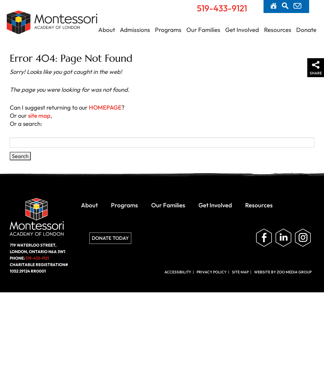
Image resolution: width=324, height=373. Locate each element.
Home (273, 6)
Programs (168, 30)
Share (316, 73)
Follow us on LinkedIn (283, 237)
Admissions (135, 30)
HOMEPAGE (105, 107)
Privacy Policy (212, 272)
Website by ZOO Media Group (283, 272)
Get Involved (242, 30)
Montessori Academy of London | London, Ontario (52, 25)
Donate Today (110, 238)
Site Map (240, 272)
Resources (277, 30)
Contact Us (297, 6)
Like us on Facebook (264, 237)
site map (39, 115)
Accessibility (177, 272)
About (106, 30)
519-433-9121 (222, 8)
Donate (306, 30)
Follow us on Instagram (303, 237)
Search (285, 5)
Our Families (203, 30)
